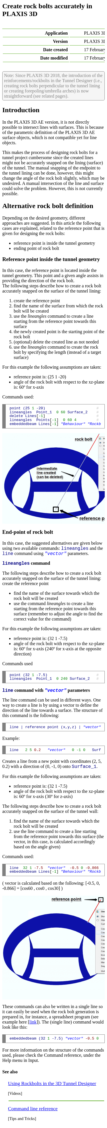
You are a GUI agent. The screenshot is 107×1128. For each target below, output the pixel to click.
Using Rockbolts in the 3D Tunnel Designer (52, 1083)
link (33, 1022)
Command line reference (33, 1108)
